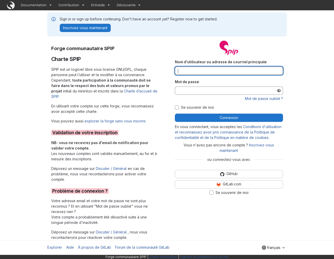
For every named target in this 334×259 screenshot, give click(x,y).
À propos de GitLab (94, 247)
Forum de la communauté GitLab (142, 247)
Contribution (68, 5)
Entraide (98, 5)
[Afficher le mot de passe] (279, 91)
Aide (70, 247)
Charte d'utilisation (163, 257)
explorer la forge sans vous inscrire (114, 121)
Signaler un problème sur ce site (204, 257)
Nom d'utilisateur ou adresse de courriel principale (221, 62)
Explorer (54, 247)
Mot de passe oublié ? (264, 98)
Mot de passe (187, 82)
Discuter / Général (112, 168)
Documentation (34, 5)
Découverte (126, 5)
